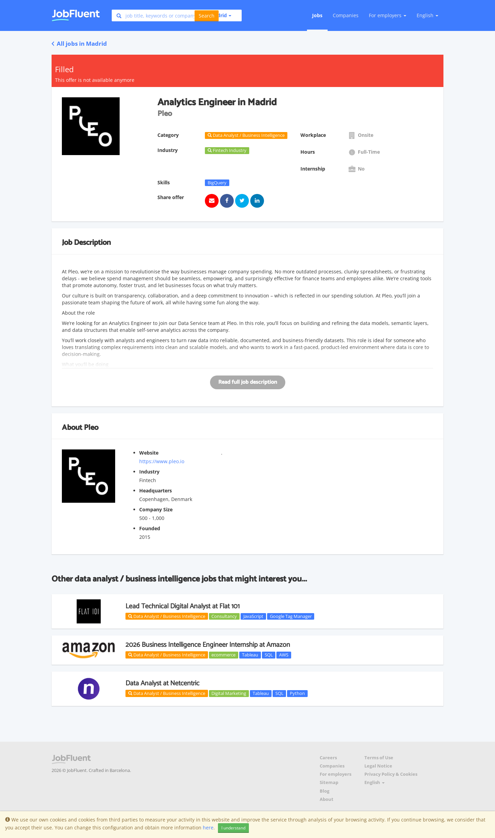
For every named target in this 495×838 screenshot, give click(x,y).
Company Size (156, 509)
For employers (335, 774)
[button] (218, 15)
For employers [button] (387, 15)
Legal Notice (378, 766)
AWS (283, 655)
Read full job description (247, 382)
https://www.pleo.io (161, 461)
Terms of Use (378, 758)
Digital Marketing (228, 693)
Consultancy (224, 616)
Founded (149, 528)
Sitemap (329, 782)
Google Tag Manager (291, 616)
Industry (149, 471)
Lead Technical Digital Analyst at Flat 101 (182, 606)
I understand (233, 828)
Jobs (317, 15)
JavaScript (253, 616)
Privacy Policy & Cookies (390, 774)
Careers (328, 758)
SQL (269, 655)
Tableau (250, 655)
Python (297, 693)
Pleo (91, 428)
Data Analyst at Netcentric (162, 683)
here (208, 827)
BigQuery (217, 182)
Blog (324, 791)
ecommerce (223, 655)
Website (148, 452)
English (427, 15)
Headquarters (155, 490)
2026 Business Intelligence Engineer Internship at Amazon (207, 645)
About (326, 799)
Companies (346, 15)
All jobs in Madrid (79, 43)
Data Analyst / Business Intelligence (166, 616)
